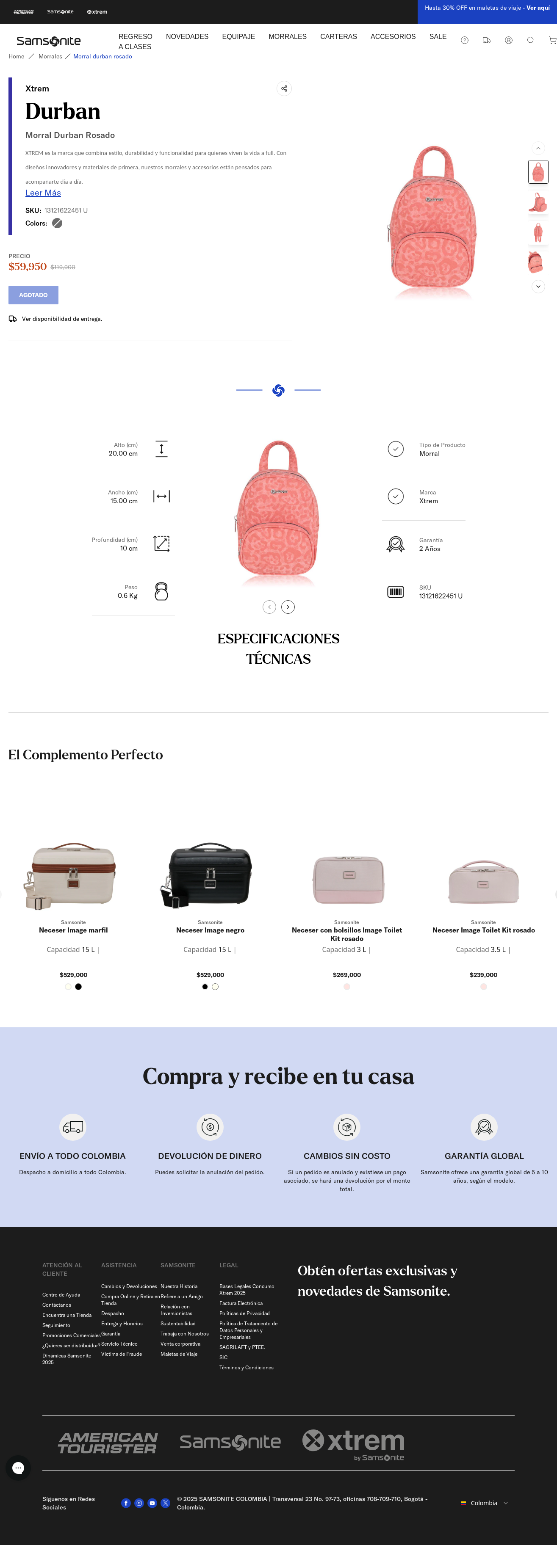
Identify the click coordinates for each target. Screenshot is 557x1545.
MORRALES (288, 36)
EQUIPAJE (238, 36)
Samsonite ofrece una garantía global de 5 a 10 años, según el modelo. (484, 1176)
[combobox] (485, 1503)
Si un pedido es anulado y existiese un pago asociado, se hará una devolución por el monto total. (347, 1180)
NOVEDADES (187, 36)
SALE (438, 36)
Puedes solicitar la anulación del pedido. (210, 1172)
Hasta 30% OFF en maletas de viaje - (487, 7)
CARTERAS (338, 36)
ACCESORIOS (393, 36)
